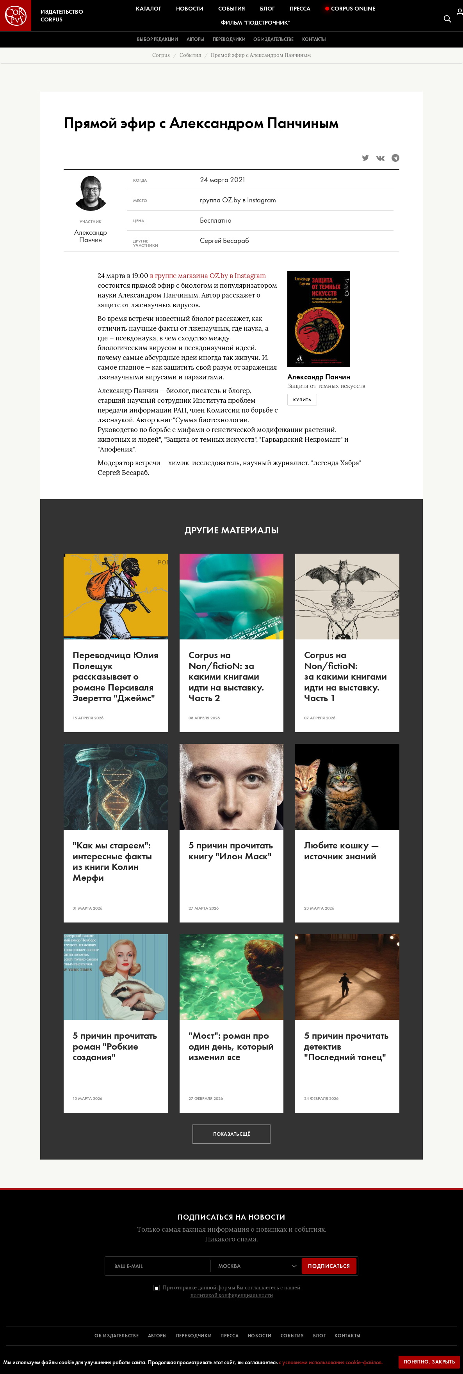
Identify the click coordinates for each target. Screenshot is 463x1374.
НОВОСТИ (260, 1336)
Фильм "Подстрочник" (255, 23)
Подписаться (329, 1266)
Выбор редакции (157, 39)
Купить (302, 399)
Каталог (148, 8)
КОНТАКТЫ (348, 1336)
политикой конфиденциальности (232, 1295)
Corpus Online (350, 8)
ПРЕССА (230, 1336)
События (231, 8)
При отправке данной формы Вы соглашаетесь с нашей (231, 1291)
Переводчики (229, 39)
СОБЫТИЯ (292, 1336)
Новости (189, 8)
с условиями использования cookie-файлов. (331, 1362)
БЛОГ (319, 1336)
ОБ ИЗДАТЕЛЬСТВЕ (116, 1336)
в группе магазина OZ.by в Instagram (208, 276)
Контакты (314, 39)
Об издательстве (273, 39)
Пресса (300, 8)
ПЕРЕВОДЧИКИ (194, 1336)
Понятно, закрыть (429, 1361)
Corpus (161, 55)
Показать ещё (231, 1134)
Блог (267, 8)
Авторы (195, 39)
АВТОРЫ (157, 1336)
